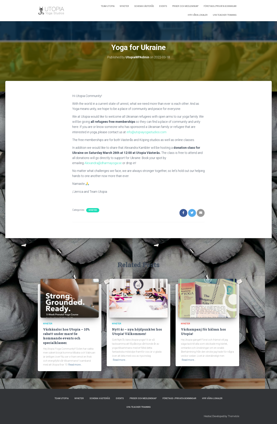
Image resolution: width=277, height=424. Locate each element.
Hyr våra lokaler (198, 15)
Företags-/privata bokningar (220, 6)
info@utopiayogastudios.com (146, 132)
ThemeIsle (233, 416)
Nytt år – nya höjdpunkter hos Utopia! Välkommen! (137, 331)
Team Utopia (107, 6)
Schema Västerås (144, 6)
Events (163, 6)
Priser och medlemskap (185, 6)
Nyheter (124, 6)
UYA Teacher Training (225, 15)
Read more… (75, 364)
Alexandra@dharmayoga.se (103, 163)
